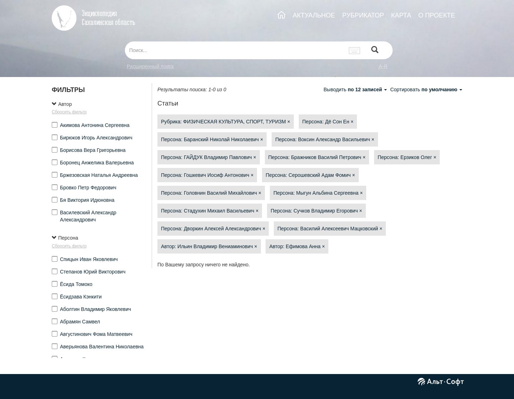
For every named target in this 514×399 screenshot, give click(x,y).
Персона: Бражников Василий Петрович (317, 157)
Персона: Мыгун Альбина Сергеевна (318, 193)
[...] (235, 50)
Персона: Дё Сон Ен (328, 121)
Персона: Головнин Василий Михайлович (211, 193)
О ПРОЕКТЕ (436, 15)
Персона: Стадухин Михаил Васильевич (209, 211)
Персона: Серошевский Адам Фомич (310, 175)
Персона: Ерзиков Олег (407, 157)
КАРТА (401, 15)
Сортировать (426, 89)
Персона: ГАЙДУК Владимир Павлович (208, 157)
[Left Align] (375, 50)
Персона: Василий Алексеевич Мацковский (329, 228)
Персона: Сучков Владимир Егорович (316, 211)
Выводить (355, 89)
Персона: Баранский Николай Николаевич (212, 139)
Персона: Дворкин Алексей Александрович (213, 228)
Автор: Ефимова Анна (297, 246)
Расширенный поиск (150, 66)
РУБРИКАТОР (363, 15)
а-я (383, 66)
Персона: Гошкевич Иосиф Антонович (207, 175)
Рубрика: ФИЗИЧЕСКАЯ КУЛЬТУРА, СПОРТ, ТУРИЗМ (225, 121)
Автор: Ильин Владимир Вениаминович (209, 246)
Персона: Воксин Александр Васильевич (324, 139)
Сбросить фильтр (69, 111)
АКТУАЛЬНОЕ (314, 15)
